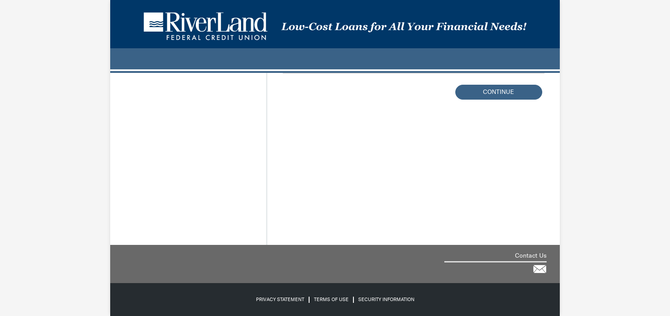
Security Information (386, 299)
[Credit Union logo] (335, 24)
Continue (498, 92)
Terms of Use (331, 299)
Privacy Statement (280, 299)
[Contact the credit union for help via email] (540, 269)
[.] (121, 58)
